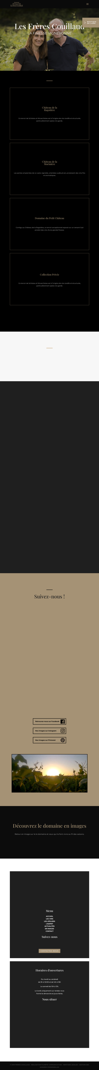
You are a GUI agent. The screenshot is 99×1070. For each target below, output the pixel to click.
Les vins (49, 919)
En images (49, 929)
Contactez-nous (49, 951)
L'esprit (49, 924)
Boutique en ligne (90, 22)
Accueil (49, 916)
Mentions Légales (70, 1065)
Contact (49, 931)
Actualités (50, 926)
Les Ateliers (49, 921)
